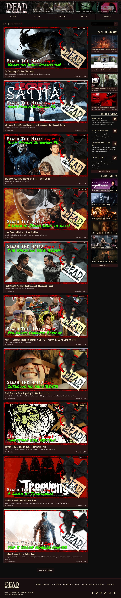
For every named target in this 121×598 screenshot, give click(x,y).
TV (52, 584)
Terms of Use (9, 594)
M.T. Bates (10, 184)
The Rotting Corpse (99, 71)
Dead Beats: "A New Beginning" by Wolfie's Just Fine (28, 393)
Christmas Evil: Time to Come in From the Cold (25, 447)
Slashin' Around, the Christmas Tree (20, 500)
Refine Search (113, 28)
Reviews (82, 296)
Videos (83, 350)
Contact (110, 584)
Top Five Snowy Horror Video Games (20, 554)
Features (81, 82)
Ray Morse (10, 130)
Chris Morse (10, 291)
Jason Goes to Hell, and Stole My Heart (22, 232)
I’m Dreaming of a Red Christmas (19, 71)
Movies (46, 584)
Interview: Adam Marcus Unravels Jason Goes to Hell (28, 178)
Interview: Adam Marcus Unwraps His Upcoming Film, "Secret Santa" (35, 125)
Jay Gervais (97, 52)
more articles (45, 570)
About (102, 584)
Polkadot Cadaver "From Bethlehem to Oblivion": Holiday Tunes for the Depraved (40, 339)
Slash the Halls (15, 24)
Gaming (38, 584)
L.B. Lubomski (11, 398)
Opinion (82, 189)
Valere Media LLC (15, 592)
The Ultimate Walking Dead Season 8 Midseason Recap (29, 286)
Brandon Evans (11, 76)
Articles (82, 28)
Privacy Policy (18, 594)
